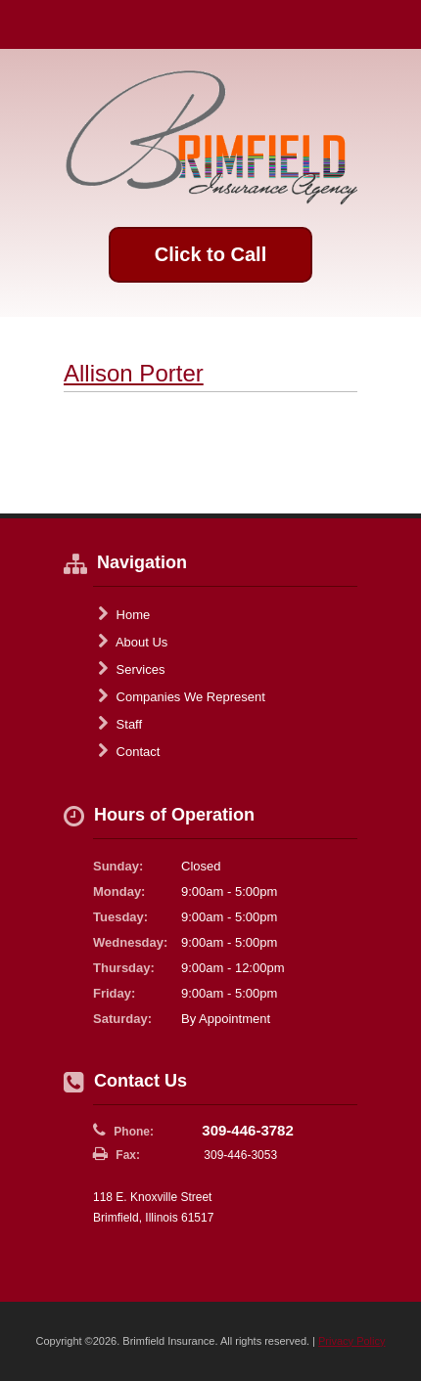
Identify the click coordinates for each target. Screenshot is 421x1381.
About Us (132, 641)
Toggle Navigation (389, 24)
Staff (120, 724)
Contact (129, 751)
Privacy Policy (351, 1341)
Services (131, 669)
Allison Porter (134, 373)
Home (124, 614)
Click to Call (210, 254)
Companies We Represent (181, 696)
